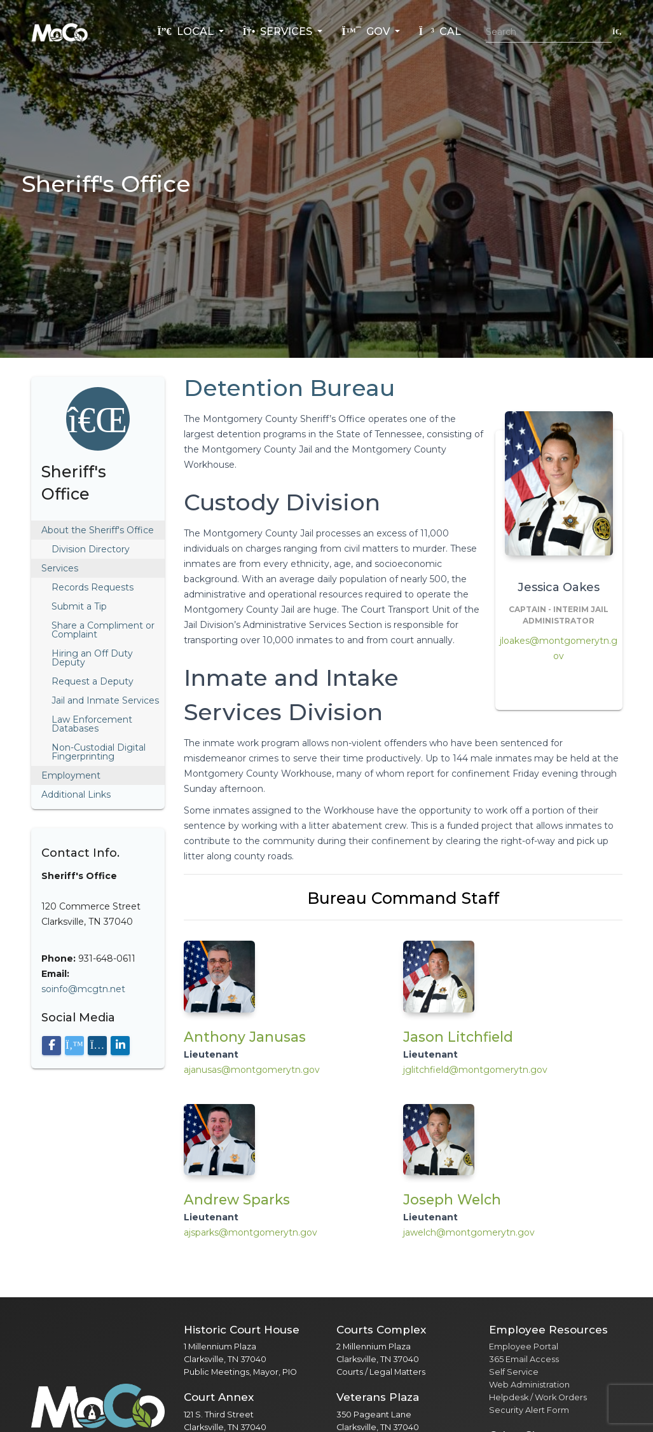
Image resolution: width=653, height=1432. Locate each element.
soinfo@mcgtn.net (83, 989)
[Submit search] (617, 31)
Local (186, 31)
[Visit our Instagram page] (97, 1045)
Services (279, 31)
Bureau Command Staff (403, 898)
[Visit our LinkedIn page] (120, 1045)
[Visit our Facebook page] (51, 1045)
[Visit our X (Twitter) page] (74, 1045)
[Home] (59, 32)
